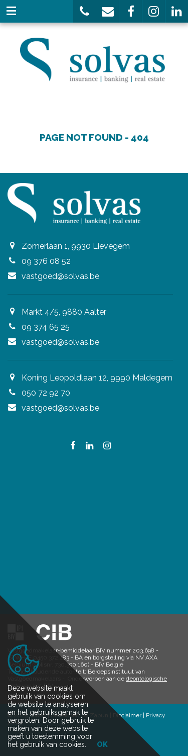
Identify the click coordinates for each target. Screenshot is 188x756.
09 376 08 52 (46, 261)
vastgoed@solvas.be (60, 276)
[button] (84, 11)
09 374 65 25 (46, 327)
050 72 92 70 (46, 393)
